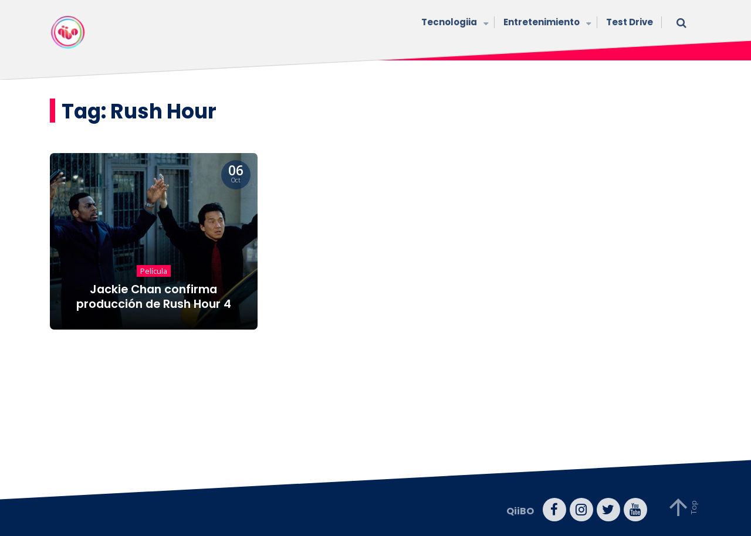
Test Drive (629, 22)
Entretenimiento (545, 23)
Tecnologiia (453, 23)
